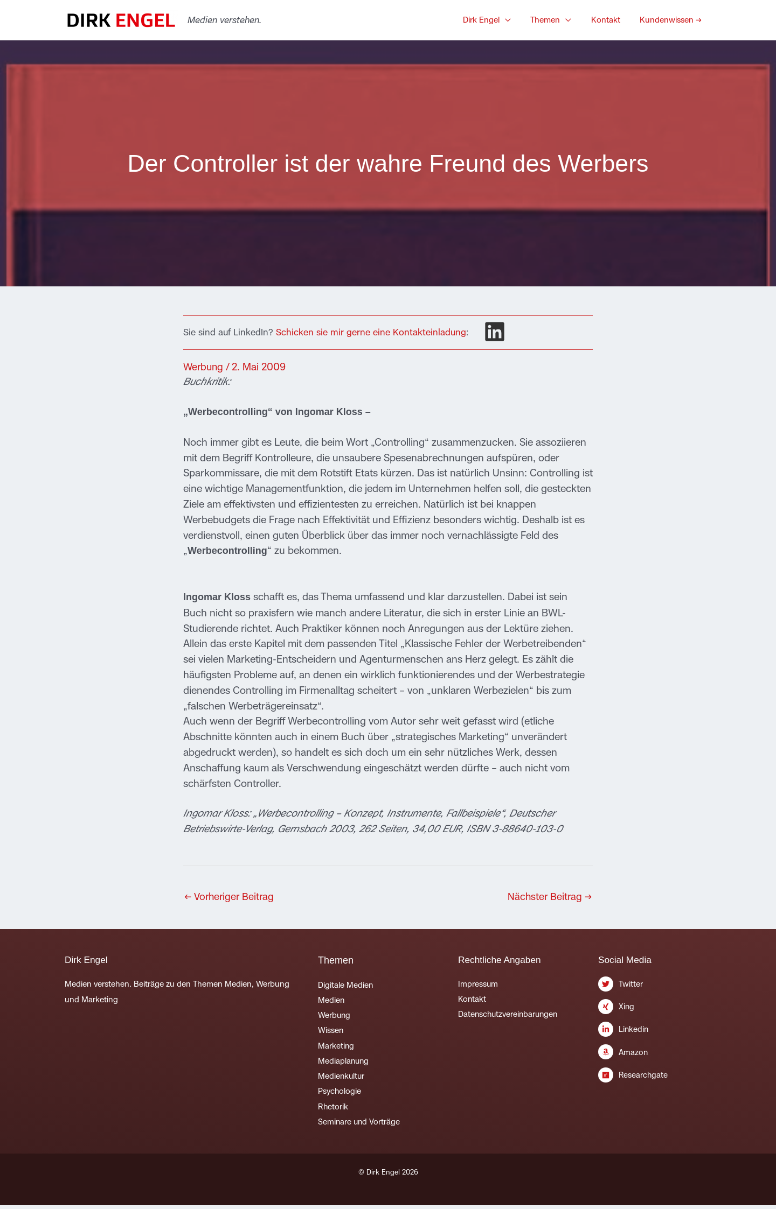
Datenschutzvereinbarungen (509, 1015)
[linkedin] (494, 331)
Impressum (478, 984)
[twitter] (654, 987)
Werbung (204, 366)
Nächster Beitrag (548, 896)
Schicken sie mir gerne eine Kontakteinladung (371, 333)
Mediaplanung (344, 1063)
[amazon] (654, 1056)
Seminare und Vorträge (359, 1125)
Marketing (336, 1047)
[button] (519, 20)
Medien (331, 1001)
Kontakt (472, 1000)
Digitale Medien (345, 985)
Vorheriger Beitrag (231, 896)
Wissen (331, 1032)
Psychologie (340, 1093)
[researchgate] (654, 1077)
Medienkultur (342, 1078)
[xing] (654, 1010)
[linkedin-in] (654, 1033)
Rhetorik (333, 1109)
